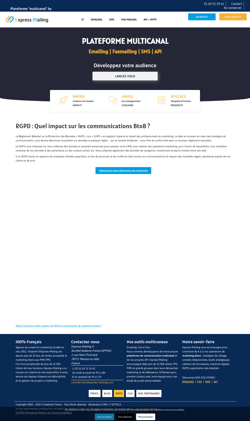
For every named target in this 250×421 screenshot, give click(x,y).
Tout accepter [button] (104, 416)
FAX (199, 381)
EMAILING (188, 381)
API (216, 381)
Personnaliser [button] (145, 416)
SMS (207, 381)
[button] (234, 8)
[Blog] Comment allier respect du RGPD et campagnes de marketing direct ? (59, 325)
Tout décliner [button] (125, 416)
